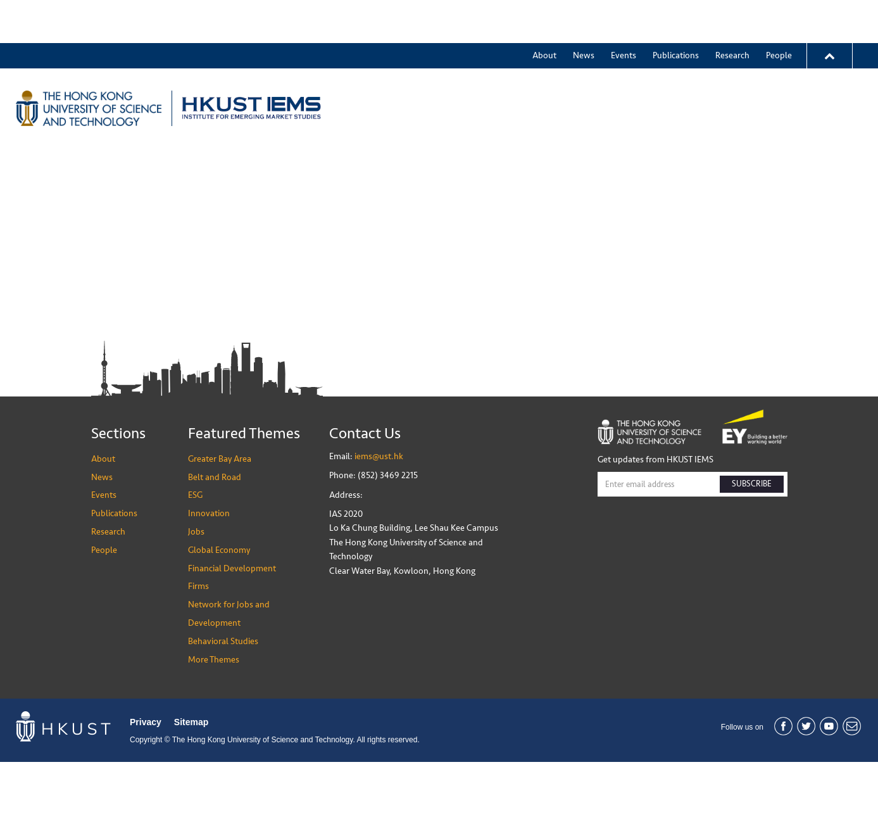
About (544, 12)
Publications (676, 12)
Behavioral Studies (223, 703)
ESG (610, 65)
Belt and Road (552, 65)
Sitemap (191, 784)
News (583, 12)
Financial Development (232, 630)
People (779, 12)
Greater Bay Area (466, 65)
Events (623, 12)
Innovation (662, 65)
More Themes (773, 65)
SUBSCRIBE (752, 546)
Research (732, 12)
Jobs (714, 65)
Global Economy (219, 612)
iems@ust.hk (378, 518)
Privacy (145, 784)
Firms (198, 649)
